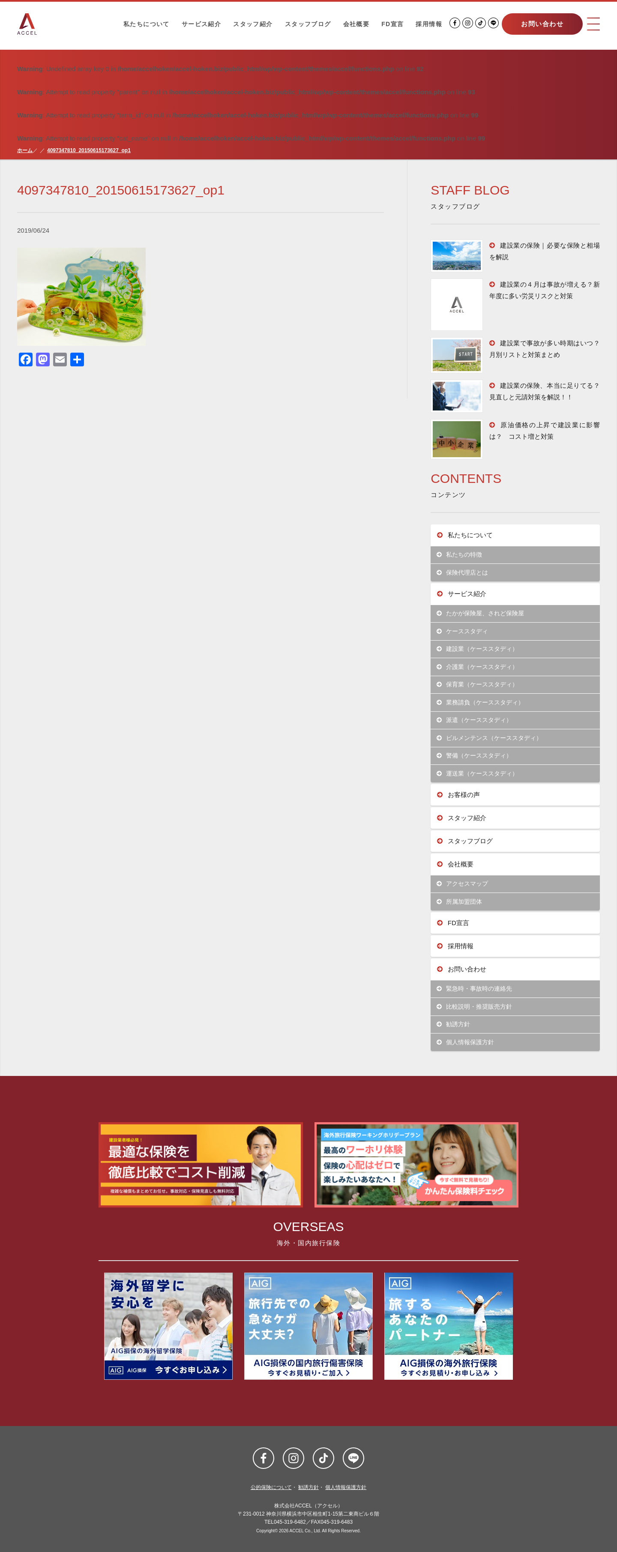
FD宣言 (392, 24)
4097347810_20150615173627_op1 (89, 150)
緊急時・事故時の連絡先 (474, 989)
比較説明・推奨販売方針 (474, 1007)
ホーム (25, 150)
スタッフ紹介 (253, 24)
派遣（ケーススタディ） (474, 720)
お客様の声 (458, 794)
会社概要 (356, 24)
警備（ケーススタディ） (474, 755)
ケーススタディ (462, 631)
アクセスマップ (462, 884)
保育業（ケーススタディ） (477, 684)
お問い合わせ (542, 23)
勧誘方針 (453, 1024)
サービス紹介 (201, 24)
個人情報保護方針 (465, 1042)
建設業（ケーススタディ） (477, 649)
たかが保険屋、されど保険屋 (480, 613)
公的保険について (271, 1487)
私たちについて (146, 24)
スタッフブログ (308, 24)
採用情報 (429, 24)
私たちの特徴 (459, 554)
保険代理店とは (462, 572)
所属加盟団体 (459, 902)
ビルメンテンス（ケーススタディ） (489, 738)
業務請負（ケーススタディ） (480, 702)
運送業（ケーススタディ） (477, 773)
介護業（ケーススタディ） (477, 667)
